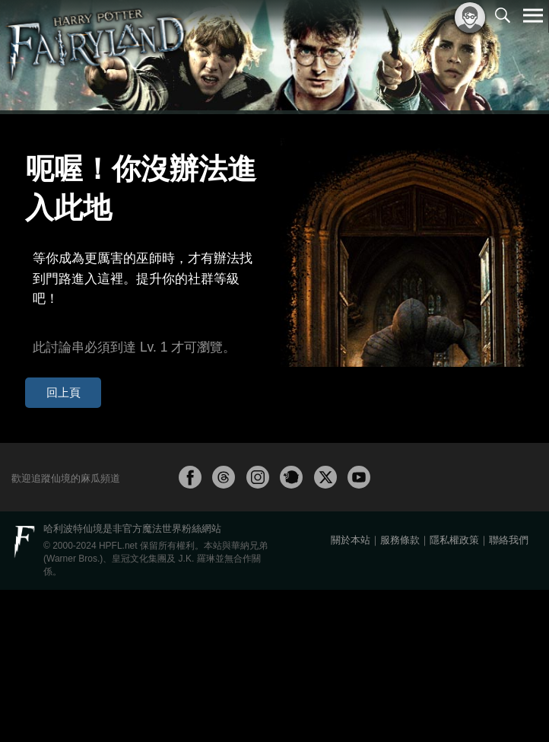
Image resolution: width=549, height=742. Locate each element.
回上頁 (52, 313)
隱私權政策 (454, 692)
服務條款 (400, 692)
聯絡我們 (508, 692)
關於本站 (350, 692)
